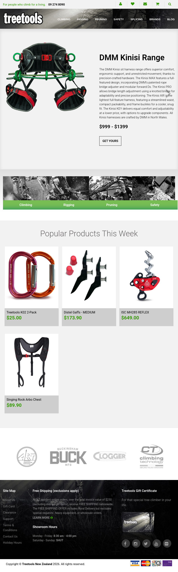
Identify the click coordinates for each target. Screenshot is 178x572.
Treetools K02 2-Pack (21, 312)
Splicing (136, 19)
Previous (9, 93)
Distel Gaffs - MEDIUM (79, 312)
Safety (119, 19)
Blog (171, 19)
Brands (155, 19)
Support (8, 519)
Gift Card (9, 506)
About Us (9, 500)
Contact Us (10, 536)
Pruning (101, 19)
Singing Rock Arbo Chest (24, 399)
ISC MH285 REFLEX (135, 312)
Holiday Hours (12, 542)
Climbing (64, 19)
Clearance (9, 512)
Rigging (82, 19)
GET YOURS (110, 141)
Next (168, 93)
